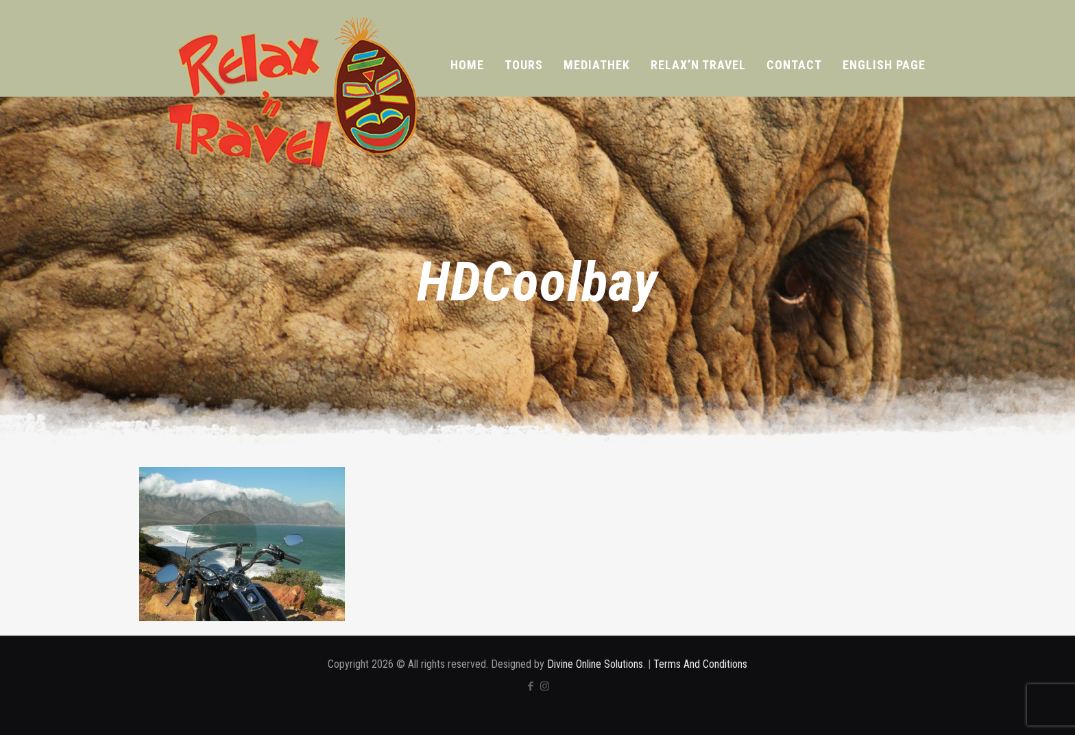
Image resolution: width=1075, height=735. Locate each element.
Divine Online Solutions (595, 664)
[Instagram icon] (545, 686)
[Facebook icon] (530, 686)
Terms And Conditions (700, 664)
